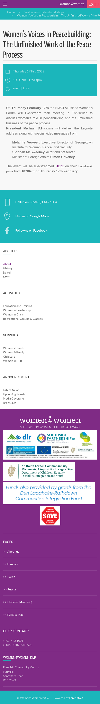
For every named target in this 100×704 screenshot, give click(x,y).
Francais (12, 564)
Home (11, 12)
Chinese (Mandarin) (19, 602)
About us (13, 551)
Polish (11, 576)
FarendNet (76, 698)
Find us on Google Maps (32, 216)
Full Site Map (15, 614)
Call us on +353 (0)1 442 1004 (36, 202)
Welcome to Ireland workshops (44, 12)
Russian (12, 589)
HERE (59, 166)
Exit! (94, 4)
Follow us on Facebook (31, 230)
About (7, 264)
